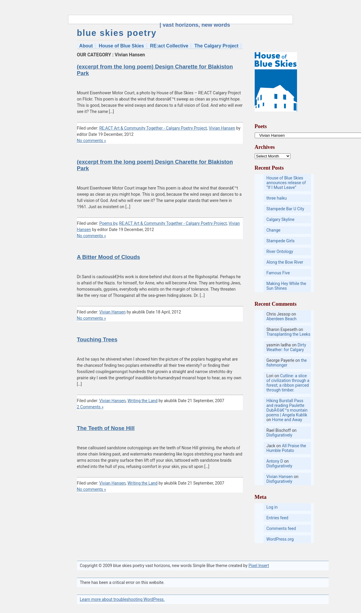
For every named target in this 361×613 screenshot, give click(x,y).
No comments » (91, 140)
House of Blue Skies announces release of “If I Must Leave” (286, 183)
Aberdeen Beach (282, 318)
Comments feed (281, 528)
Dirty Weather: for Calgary (286, 347)
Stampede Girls (281, 240)
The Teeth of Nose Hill (106, 428)
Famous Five (278, 272)
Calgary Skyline (281, 219)
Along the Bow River (285, 262)
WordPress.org (280, 539)
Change (273, 230)
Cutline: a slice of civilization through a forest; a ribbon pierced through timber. (288, 382)
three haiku (277, 198)
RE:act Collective (169, 45)
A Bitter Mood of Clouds (108, 257)
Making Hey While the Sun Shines (286, 286)
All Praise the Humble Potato (286, 448)
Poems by (108, 223)
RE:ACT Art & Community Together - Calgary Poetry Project (153, 128)
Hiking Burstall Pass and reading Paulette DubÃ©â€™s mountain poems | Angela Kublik (287, 407)
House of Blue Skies (121, 45)
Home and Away (287, 419)
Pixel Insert (258, 565)
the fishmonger (287, 362)
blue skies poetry (117, 33)
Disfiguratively (279, 435)
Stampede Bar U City (285, 208)
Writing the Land (143, 400)
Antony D (275, 461)
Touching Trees (97, 339)
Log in (272, 507)
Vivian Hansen (222, 128)
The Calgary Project (216, 45)
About (86, 45)
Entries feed (277, 517)
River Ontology (280, 251)
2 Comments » (90, 407)
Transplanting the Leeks (288, 334)
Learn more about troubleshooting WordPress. (122, 599)
